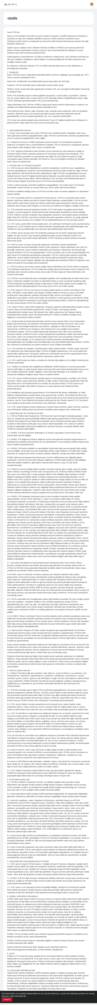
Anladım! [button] (6, 999)
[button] (91, 4)
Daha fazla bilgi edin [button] (18, 996)
